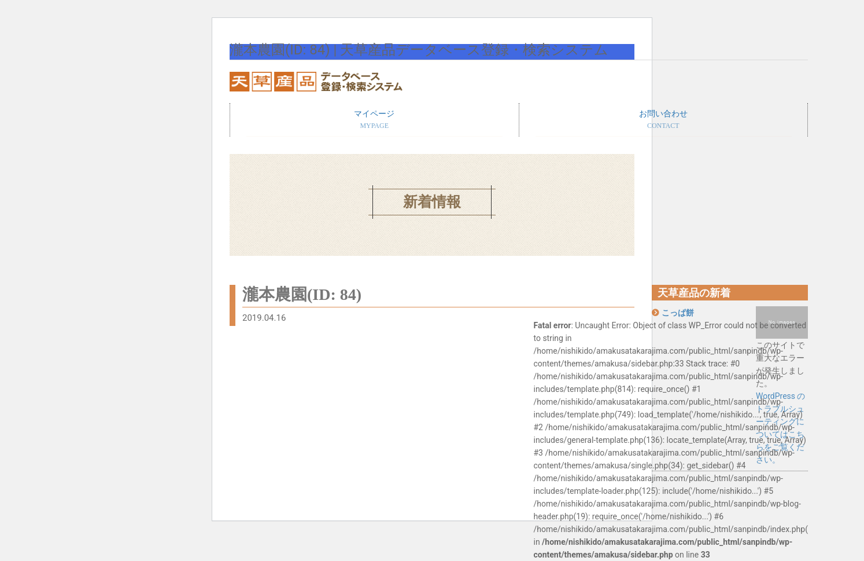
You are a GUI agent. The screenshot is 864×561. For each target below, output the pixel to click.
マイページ (374, 120)
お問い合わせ (663, 120)
